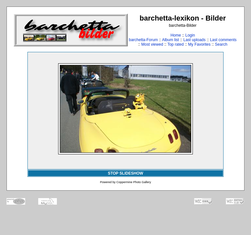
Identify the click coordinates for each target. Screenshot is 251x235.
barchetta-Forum (143, 40)
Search (221, 44)
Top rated (175, 44)
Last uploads (194, 40)
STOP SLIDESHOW (125, 173)
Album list (170, 40)
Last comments (223, 40)
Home (176, 35)
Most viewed (152, 44)
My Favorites (199, 44)
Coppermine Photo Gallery (133, 182)
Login (190, 35)
